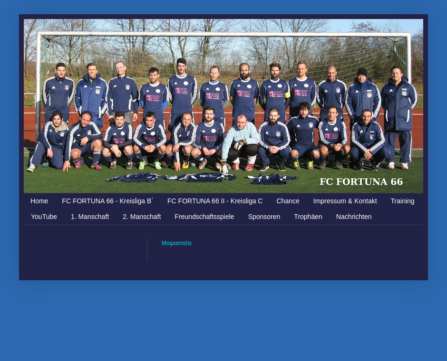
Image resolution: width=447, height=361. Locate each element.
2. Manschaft (142, 216)
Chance (287, 201)
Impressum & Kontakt (345, 201)
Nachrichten (354, 216)
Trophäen (308, 216)
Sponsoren (264, 216)
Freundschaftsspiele (204, 216)
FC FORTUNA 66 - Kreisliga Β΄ (108, 201)
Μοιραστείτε (177, 243)
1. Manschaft (90, 216)
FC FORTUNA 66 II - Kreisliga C (214, 201)
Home (39, 201)
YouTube (44, 216)
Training (403, 201)
